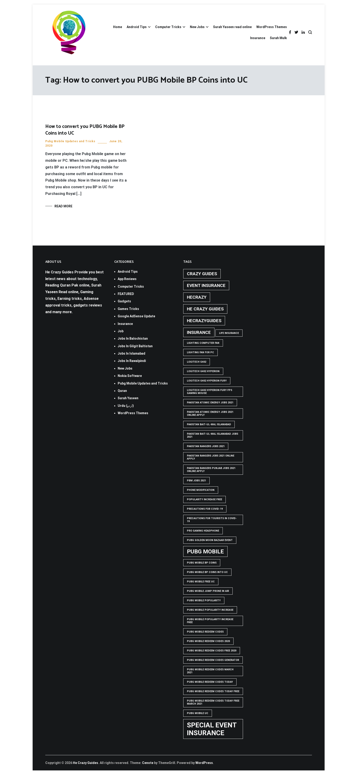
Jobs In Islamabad (131, 353)
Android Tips (137, 27)
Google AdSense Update (136, 316)
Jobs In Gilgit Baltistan (135, 346)
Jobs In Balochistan (133, 338)
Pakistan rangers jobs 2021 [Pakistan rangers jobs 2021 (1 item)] (206, 446)
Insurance (257, 38)
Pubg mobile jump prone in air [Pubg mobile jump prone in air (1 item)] (208, 591)
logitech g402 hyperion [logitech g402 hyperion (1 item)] (203, 371)
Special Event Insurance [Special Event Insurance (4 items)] (212, 729)
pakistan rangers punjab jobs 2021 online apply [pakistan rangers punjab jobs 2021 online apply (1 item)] (211, 470)
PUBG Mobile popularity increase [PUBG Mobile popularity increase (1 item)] (210, 609)
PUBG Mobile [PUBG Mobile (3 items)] (205, 551)
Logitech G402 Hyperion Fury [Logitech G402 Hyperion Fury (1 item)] (207, 380)
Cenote (147, 763)
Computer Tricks (168, 27)
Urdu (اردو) (126, 406)
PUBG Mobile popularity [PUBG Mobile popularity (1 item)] (204, 600)
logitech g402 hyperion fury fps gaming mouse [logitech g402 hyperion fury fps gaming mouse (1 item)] (209, 392)
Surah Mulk (278, 38)
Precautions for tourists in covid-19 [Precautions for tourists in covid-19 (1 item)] (212, 520)
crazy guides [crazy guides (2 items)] (202, 273)
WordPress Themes (271, 27)
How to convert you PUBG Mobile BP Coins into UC (85, 130)
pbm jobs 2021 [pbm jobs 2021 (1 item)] (196, 480)
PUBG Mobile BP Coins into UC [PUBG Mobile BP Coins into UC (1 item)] (207, 572)
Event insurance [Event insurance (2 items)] (206, 285)
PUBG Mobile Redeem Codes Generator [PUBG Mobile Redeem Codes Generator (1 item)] (213, 660)
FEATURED (126, 294)
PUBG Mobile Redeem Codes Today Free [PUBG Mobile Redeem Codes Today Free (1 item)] (213, 691)
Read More (63, 206)
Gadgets (124, 301)
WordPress (204, 763)
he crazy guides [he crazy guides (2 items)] (205, 309)
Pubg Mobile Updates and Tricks (70, 141)
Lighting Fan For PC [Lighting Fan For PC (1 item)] (200, 352)
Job (120, 331)
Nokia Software (130, 376)
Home (117, 27)
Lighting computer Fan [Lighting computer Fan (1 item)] (203, 342)
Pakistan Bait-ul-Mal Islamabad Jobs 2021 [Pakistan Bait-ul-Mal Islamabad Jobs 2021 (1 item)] (212, 435)
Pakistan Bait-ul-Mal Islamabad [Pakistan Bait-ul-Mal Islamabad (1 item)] (209, 424)
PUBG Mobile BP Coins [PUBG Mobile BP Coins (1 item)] (202, 562)
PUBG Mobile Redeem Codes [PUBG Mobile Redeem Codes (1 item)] (205, 631)
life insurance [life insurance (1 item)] (229, 333)
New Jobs (197, 27)
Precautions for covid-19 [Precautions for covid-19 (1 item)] (205, 508)
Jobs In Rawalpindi (132, 361)
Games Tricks (128, 309)
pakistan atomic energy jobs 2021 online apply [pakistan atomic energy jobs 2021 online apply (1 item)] (210, 413)
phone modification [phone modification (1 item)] (200, 490)
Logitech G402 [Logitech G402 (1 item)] (196, 361)
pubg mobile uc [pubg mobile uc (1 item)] (197, 713)
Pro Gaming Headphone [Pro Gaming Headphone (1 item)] (203, 530)
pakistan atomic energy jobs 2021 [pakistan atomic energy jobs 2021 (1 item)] (210, 402)
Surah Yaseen (128, 398)
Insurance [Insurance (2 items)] (199, 332)
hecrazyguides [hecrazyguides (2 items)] (204, 320)
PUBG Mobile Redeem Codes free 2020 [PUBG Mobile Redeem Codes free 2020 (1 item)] (211, 650)
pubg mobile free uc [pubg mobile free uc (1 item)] (201, 581)
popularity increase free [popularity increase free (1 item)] (204, 499)
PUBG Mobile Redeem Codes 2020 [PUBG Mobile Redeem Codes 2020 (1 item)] (208, 641)
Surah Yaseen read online (232, 27)
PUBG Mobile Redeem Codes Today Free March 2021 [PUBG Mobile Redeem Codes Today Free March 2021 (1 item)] (213, 702)
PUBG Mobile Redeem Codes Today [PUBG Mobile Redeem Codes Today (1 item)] (210, 681)
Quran (122, 391)
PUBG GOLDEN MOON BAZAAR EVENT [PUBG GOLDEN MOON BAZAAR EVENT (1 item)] (210, 540)
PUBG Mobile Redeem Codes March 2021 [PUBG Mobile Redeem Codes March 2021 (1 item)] (210, 671)
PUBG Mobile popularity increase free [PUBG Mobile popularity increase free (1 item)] (210, 621)
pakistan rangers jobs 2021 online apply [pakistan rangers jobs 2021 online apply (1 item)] (210, 457)
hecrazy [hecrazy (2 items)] (196, 297)
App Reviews (127, 279)
